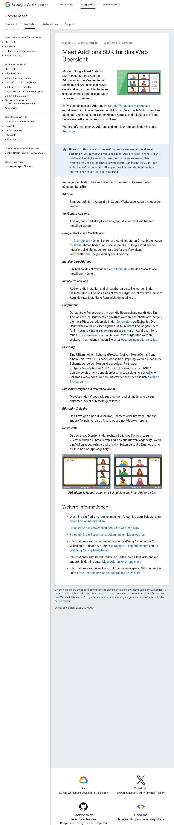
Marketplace (82, 240)
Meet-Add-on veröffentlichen (121, 561)
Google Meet (16, 16)
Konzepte (68, 131)
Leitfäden (127, 42)
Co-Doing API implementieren (128, 546)
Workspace (30, 4)
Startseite (67, 42)
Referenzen (50, 24)
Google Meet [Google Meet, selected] (88, 4)
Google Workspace (88, 42)
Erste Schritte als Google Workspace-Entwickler (108, 573)
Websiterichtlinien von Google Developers (82, 597)
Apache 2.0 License (105, 593)
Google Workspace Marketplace (129, 106)
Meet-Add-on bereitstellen (87, 521)
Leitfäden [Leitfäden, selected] (30, 24)
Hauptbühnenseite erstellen (139, 339)
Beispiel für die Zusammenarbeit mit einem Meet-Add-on (107, 534)
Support (70, 24)
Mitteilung (112, 171)
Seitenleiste (120, 269)
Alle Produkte (111, 4)
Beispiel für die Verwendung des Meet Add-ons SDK (104, 528)
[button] (24, 42)
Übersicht (66, 4)
